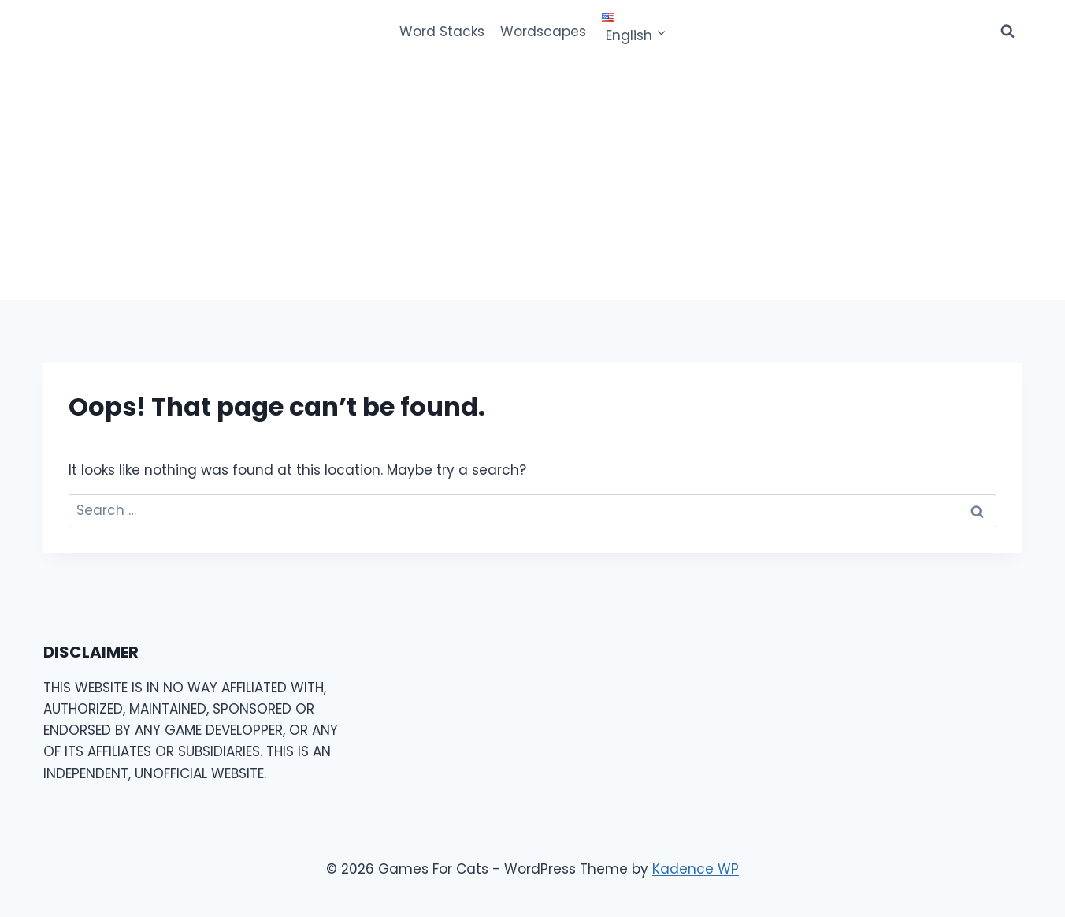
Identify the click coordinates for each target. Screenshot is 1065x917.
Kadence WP (695, 868)
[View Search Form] (1007, 31)
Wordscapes (543, 31)
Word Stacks (441, 31)
